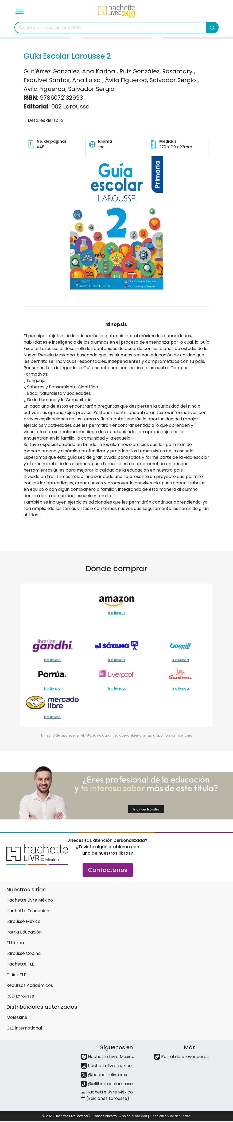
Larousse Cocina (23, 953)
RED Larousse (20, 996)
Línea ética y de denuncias (170, 1116)
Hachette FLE (20, 964)
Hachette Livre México (29, 900)
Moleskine (16, 1017)
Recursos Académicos (29, 985)
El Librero (16, 943)
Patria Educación (24, 932)
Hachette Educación (27, 911)
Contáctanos (107, 870)
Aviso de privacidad (132, 1116)
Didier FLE (16, 975)
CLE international (24, 1028)
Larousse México (23, 921)
